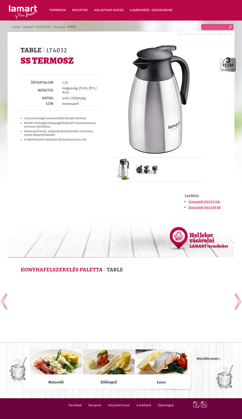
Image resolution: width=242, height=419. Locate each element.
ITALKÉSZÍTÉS (43, 26)
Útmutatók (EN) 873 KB (204, 201)
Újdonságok (162, 10)
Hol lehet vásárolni (209, 240)
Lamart (23, 12)
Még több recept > (208, 358)
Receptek (80, 10)
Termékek (57, 10)
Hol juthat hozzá (109, 10)
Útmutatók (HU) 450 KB (204, 207)
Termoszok (59, 26)
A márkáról (140, 10)
